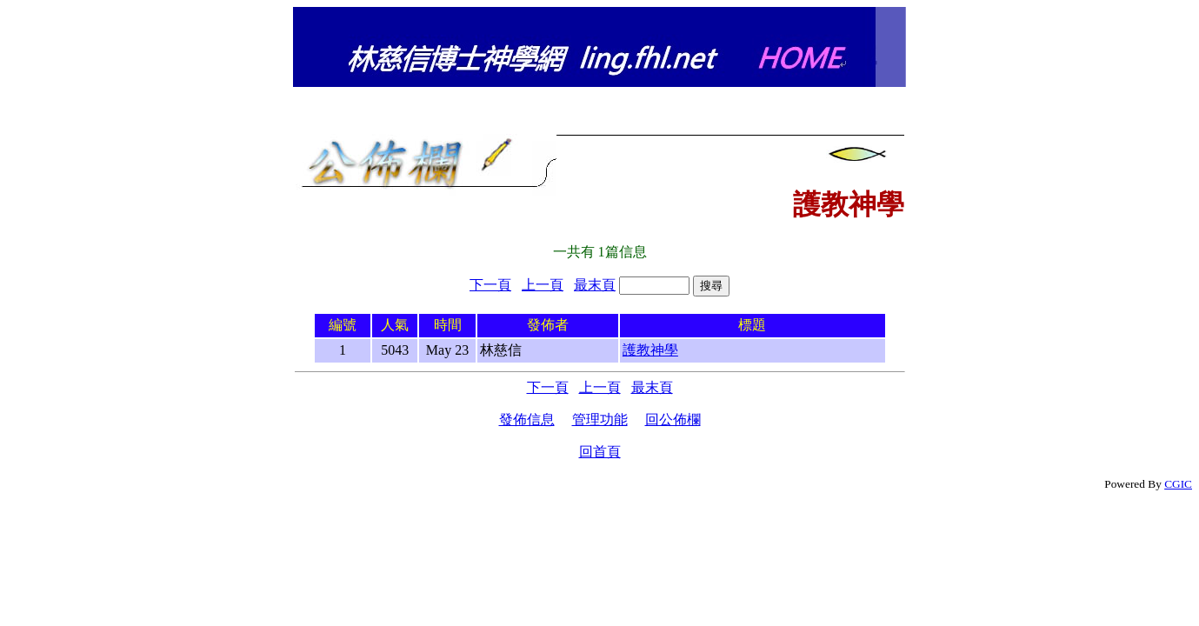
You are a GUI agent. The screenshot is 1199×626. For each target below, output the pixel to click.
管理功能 (600, 419)
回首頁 (600, 451)
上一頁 (542, 284)
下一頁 (490, 284)
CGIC (1178, 483)
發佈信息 (527, 419)
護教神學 (650, 350)
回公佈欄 (673, 419)
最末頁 (595, 284)
